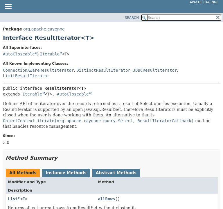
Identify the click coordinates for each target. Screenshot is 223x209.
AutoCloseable (19, 54)
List (13, 199)
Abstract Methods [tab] (116, 172)
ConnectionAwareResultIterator (38, 70)
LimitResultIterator (26, 75)
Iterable (49, 54)
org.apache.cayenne (44, 29)
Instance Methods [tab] (66, 172)
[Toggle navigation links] (8, 7)
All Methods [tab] (22, 172)
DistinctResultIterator (103, 70)
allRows (106, 199)
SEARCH (132, 18)
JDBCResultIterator (155, 70)
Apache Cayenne (204, 2)
